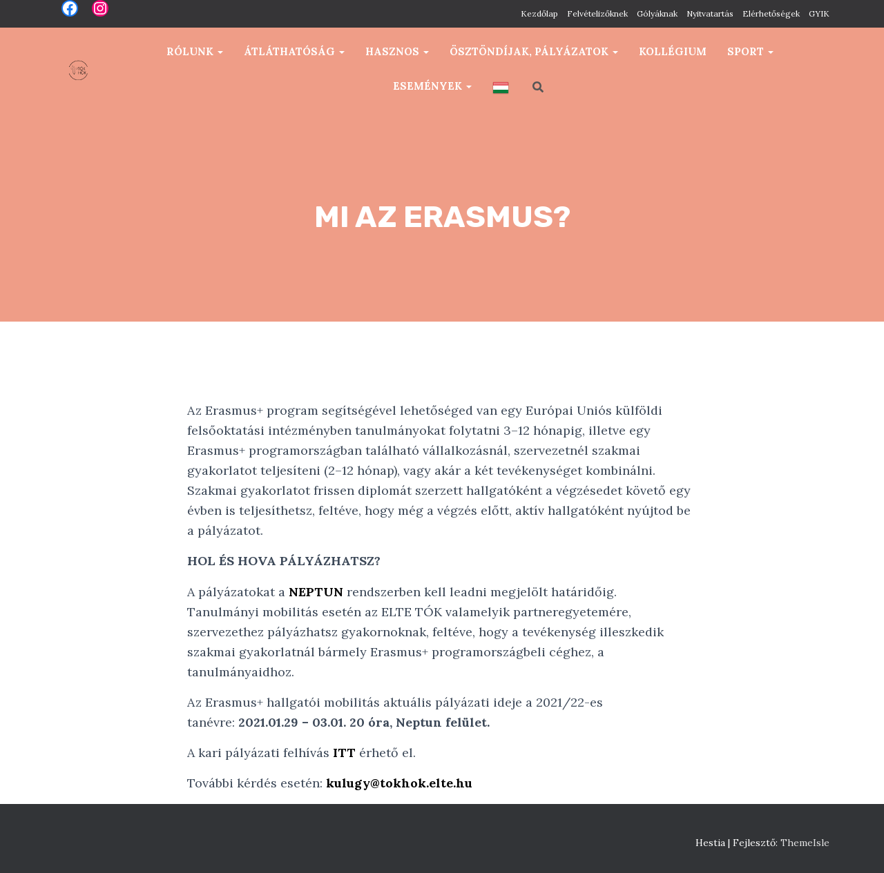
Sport (750, 51)
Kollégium (673, 51)
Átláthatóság (294, 51)
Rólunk (194, 51)
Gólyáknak (657, 13)
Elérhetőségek (771, 13)
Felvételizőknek (597, 13)
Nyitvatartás (709, 13)
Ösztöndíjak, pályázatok (534, 51)
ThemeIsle (804, 842)
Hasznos (397, 51)
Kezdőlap (539, 13)
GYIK (819, 13)
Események (432, 85)
